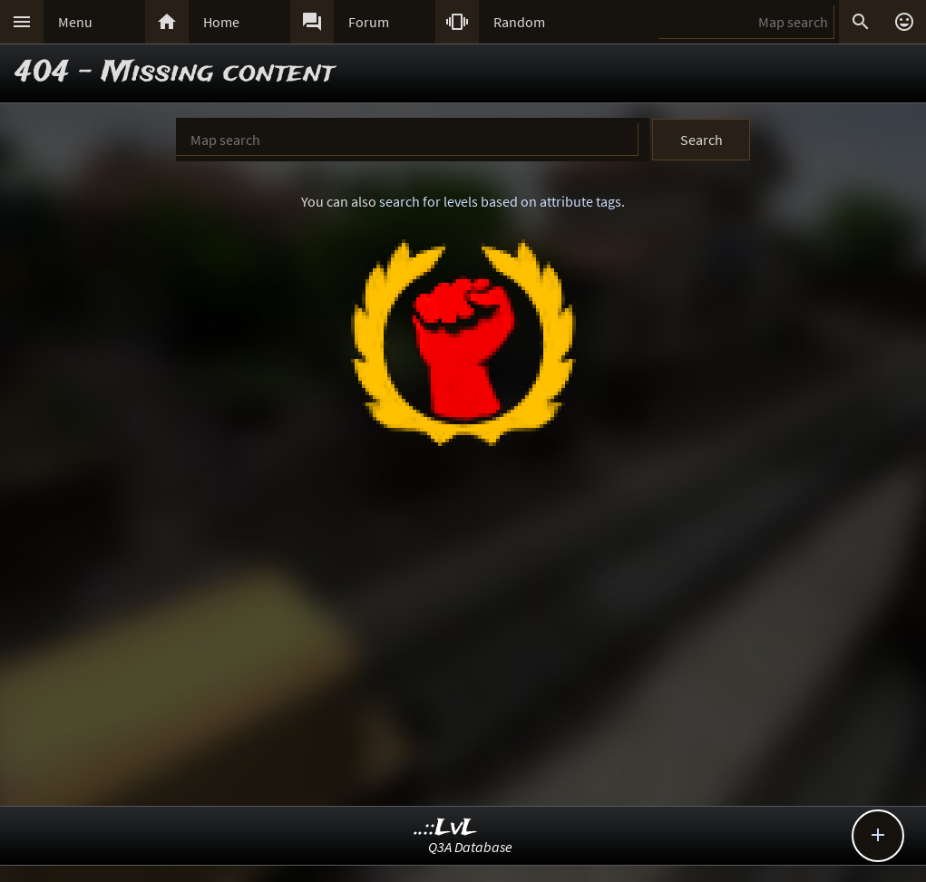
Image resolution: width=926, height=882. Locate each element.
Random (519, 22)
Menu (75, 22)
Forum (368, 22)
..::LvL (445, 828)
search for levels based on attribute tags (500, 201)
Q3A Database (470, 847)
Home (221, 22)
